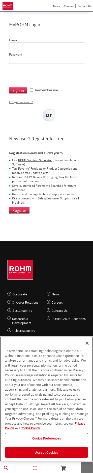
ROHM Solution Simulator (35, 160)
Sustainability (22, 310)
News (56, 6)
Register (19, 210)
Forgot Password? (21, 102)
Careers (68, 6)
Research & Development (21, 320)
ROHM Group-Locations (69, 318)
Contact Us (84, 6)
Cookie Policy (30, 428)
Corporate (19, 294)
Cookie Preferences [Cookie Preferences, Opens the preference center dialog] (46, 438)
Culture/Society (23, 330)
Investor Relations (25, 302)
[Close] (87, 343)
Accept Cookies (46, 452)
